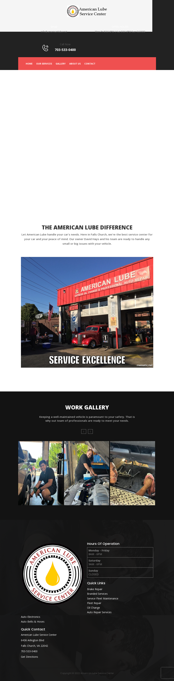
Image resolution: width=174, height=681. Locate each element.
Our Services (44, 63)
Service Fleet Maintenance (102, 598)
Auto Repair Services (99, 612)
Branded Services (97, 593)
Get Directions (29, 656)
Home (29, 63)
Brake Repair (94, 589)
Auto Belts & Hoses (32, 621)
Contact (89, 63)
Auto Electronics (30, 617)
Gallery (61, 63)
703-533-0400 (29, 651)
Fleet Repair (94, 603)
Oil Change (93, 607)
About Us (75, 63)
